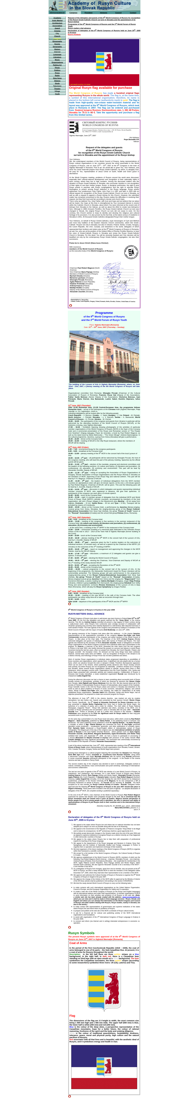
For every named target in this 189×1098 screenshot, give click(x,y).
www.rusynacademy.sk (131, 897)
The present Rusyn (77, 937)
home (70, 15)
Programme (104, 313)
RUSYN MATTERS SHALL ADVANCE (86, 614)
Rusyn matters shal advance (79, 28)
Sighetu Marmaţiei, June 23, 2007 (83, 136)
